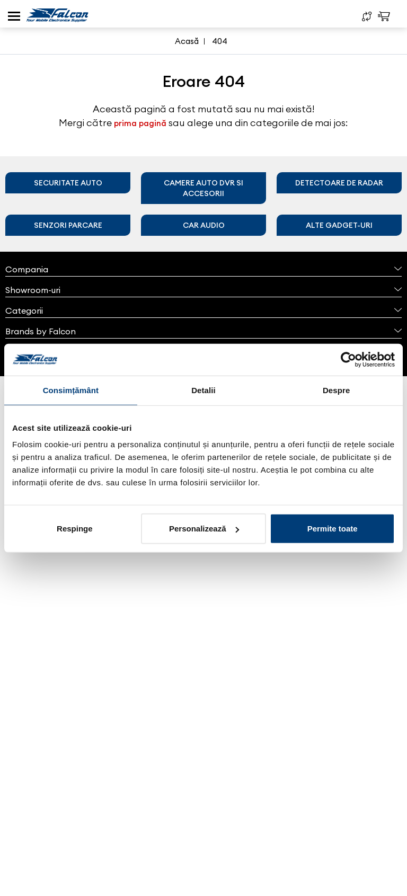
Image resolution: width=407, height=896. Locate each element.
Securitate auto (68, 183)
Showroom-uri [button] (203, 290)
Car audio (204, 225)
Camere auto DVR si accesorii (203, 188)
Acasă (187, 41)
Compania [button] (203, 269)
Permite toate (332, 528)
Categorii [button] (203, 310)
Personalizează (204, 528)
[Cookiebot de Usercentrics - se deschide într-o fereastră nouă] (348, 359)
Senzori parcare (68, 225)
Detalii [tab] (203, 389)
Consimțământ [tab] (71, 389)
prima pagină (140, 123)
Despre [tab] (336, 389)
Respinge (75, 528)
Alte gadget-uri (339, 225)
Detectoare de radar (339, 183)
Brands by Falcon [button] (203, 331)
